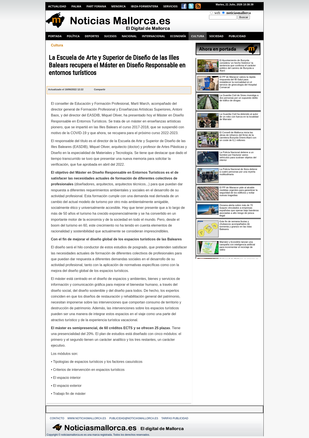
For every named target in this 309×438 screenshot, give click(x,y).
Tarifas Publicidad (174, 418)
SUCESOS (110, 36)
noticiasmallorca (238, 13)
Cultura (57, 45)
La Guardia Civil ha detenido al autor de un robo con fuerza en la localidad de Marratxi (239, 117)
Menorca (118, 6)
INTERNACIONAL (153, 36)
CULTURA (197, 36)
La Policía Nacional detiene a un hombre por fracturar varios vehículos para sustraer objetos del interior (238, 156)
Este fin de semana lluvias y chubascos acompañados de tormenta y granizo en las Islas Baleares (236, 225)
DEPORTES (92, 36)
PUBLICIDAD (237, 36)
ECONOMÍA (178, 36)
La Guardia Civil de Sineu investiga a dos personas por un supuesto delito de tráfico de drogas (239, 98)
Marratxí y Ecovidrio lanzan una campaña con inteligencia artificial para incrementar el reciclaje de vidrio (237, 246)
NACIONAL (129, 36)
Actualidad (57, 6)
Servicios (170, 6)
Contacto (57, 418)
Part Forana (96, 6)
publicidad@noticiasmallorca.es (133, 418)
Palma (76, 6)
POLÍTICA (73, 36)
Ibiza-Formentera (144, 6)
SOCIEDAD (216, 36)
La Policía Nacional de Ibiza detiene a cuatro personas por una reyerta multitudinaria (238, 172)
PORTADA (55, 36)
